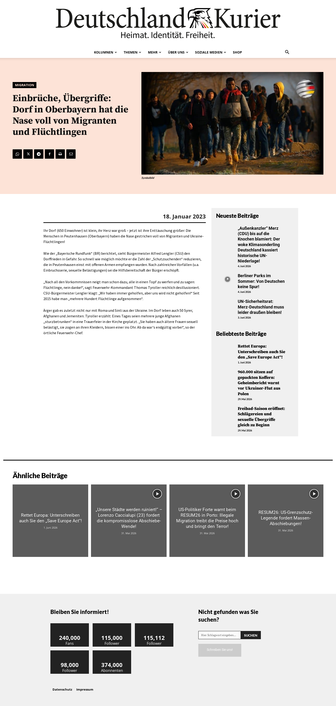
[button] (287, 52)
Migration (24, 85)
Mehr (154, 52)
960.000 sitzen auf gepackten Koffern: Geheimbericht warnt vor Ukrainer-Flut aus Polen (259, 383)
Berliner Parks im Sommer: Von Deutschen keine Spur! (261, 281)
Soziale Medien (210, 52)
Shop (237, 52)
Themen (132, 52)
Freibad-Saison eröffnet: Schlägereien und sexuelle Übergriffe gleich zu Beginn (261, 417)
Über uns (178, 52)
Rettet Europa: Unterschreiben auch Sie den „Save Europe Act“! (261, 352)
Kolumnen (105, 52)
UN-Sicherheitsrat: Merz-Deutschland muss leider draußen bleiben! (261, 307)
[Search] (251, 635)
